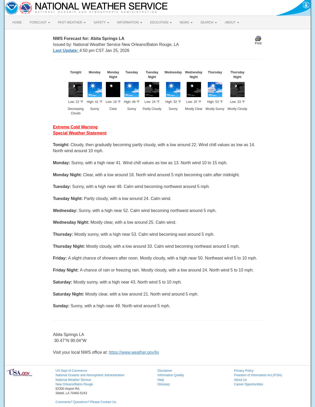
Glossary (164, 384)
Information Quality (171, 375)
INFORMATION (129, 22)
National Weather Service (73, 380)
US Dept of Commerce (71, 371)
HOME (17, 22)
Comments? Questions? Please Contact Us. (86, 402)
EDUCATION (161, 22)
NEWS (186, 22)
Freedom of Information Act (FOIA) (258, 375)
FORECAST (40, 22)
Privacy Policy (244, 371)
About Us (240, 380)
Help (161, 380)
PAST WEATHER (72, 22)
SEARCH (209, 22)
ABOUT (232, 22)
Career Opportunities (248, 384)
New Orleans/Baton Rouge (74, 384)
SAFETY (101, 22)
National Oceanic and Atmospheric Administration (90, 375)
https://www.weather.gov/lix (134, 352)
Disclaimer (165, 371)
